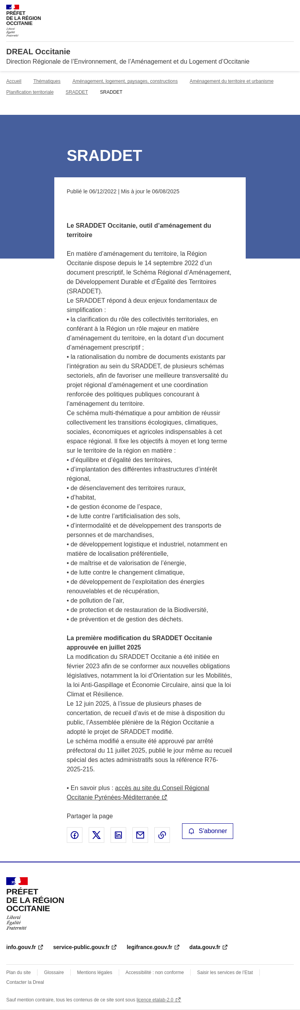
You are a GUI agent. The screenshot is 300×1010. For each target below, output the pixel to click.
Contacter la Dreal (25, 982)
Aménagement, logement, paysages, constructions (124, 81)
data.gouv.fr (204, 947)
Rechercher (273, 9)
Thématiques (46, 81)
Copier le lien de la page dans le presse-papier (162, 835)
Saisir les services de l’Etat (225, 972)
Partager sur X (96, 835)
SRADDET (77, 92)
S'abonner (207, 831)
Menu (289, 9)
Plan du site (18, 972)
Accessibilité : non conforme (154, 972)
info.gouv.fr (21, 947)
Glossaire (54, 972)
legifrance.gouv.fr (149, 947)
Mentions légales (94, 972)
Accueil (13, 81)
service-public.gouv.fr (81, 947)
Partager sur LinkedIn (118, 835)
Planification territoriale (30, 92)
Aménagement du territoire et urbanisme (232, 81)
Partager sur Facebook (74, 835)
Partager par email (140, 835)
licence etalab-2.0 (155, 1000)
